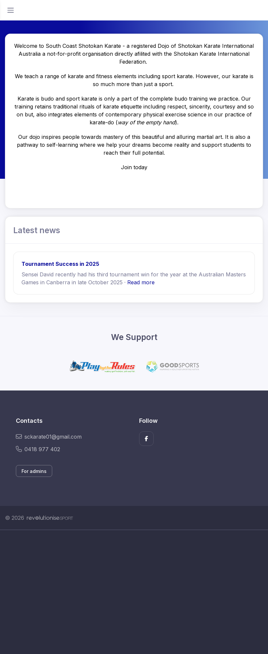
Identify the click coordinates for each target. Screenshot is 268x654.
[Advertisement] (134, 592)
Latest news (36, 230)
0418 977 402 (38, 449)
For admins (34, 471)
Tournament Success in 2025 (60, 264)
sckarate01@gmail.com (49, 436)
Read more (141, 282)
